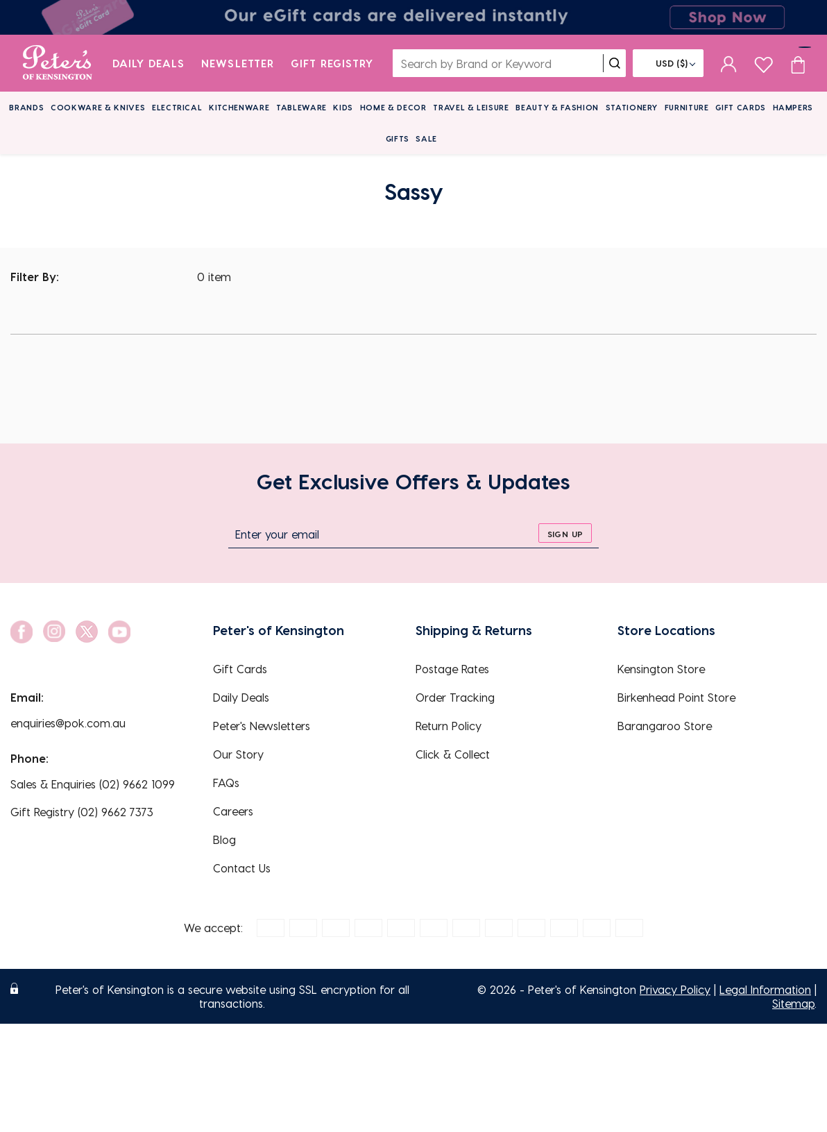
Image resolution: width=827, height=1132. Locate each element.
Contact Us (242, 868)
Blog (224, 839)
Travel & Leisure (471, 107)
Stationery (632, 107)
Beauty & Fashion (557, 107)
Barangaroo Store (664, 725)
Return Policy (448, 725)
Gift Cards (740, 107)
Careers (233, 811)
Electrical (177, 107)
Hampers (793, 107)
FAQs (226, 782)
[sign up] (565, 533)
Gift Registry (332, 63)
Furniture (687, 107)
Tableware (301, 107)
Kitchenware (239, 107)
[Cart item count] (797, 63)
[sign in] (729, 63)
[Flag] (668, 63)
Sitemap (793, 1003)
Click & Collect (453, 754)
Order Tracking (455, 697)
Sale (426, 138)
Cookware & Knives (98, 107)
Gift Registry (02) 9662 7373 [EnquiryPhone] (81, 811)
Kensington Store (661, 668)
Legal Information (765, 989)
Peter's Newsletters (261, 725)
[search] (615, 63)
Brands (26, 107)
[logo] (57, 63)
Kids (343, 107)
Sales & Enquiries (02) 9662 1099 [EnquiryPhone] (92, 784)
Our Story (238, 754)
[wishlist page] (763, 62)
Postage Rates (452, 668)
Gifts (397, 138)
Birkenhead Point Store (676, 697)
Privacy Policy (675, 989)
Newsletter (237, 63)
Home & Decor (393, 107)
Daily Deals (148, 63)
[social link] (21, 631)
